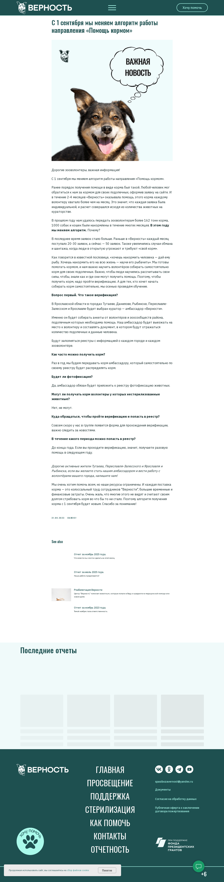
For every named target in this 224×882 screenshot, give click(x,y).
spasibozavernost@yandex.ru (174, 781)
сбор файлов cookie (78, 870)
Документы (163, 789)
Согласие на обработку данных (175, 799)
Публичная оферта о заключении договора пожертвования (177, 809)
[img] (159, 769)
